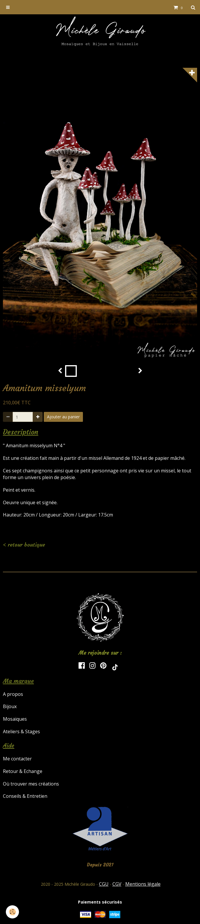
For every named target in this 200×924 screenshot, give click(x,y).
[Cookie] (12, 911)
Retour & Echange (22, 771)
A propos (13, 694)
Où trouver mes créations (31, 784)
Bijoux (10, 706)
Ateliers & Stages (21, 731)
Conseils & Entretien (25, 796)
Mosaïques (15, 719)
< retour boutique (24, 544)
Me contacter (17, 758)
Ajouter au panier (63, 416)
